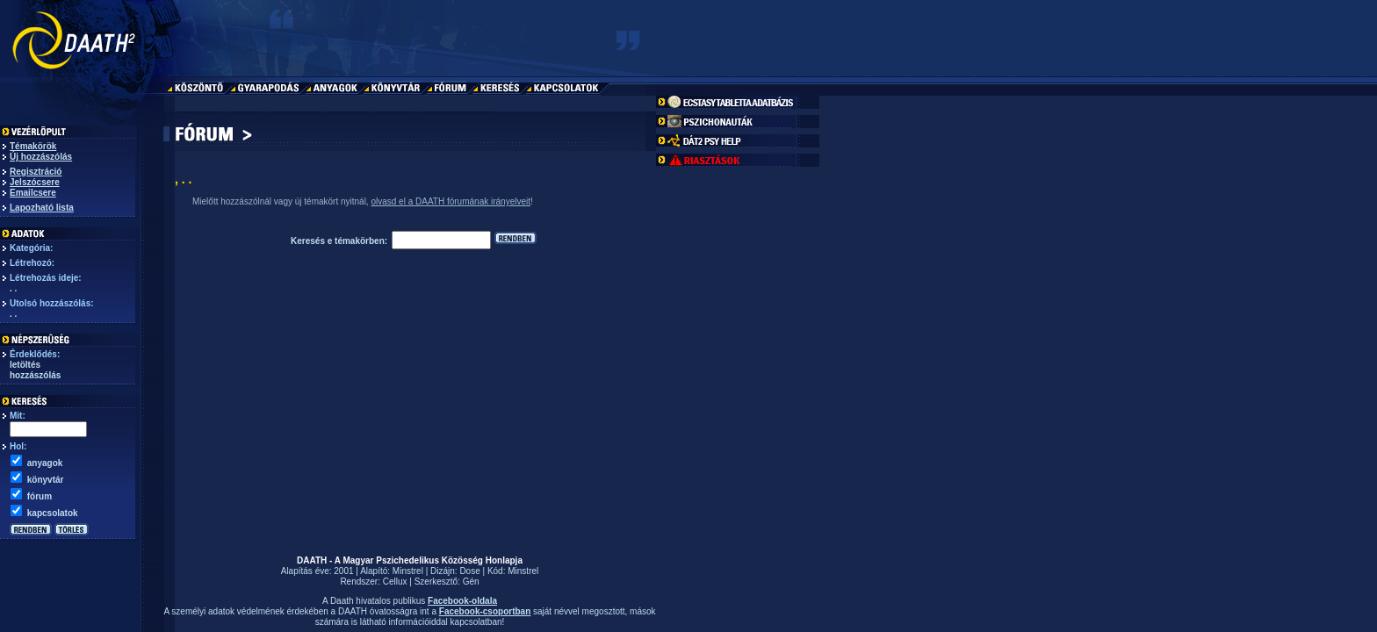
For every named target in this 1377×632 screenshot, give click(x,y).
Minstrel (408, 571)
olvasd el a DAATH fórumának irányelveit (450, 201)
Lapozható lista (42, 207)
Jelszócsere (35, 182)
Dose (469, 571)
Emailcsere (33, 193)
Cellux (395, 581)
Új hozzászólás (41, 157)
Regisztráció (35, 171)
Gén (471, 581)
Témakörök (33, 146)
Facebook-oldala (462, 601)
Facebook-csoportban (484, 611)
